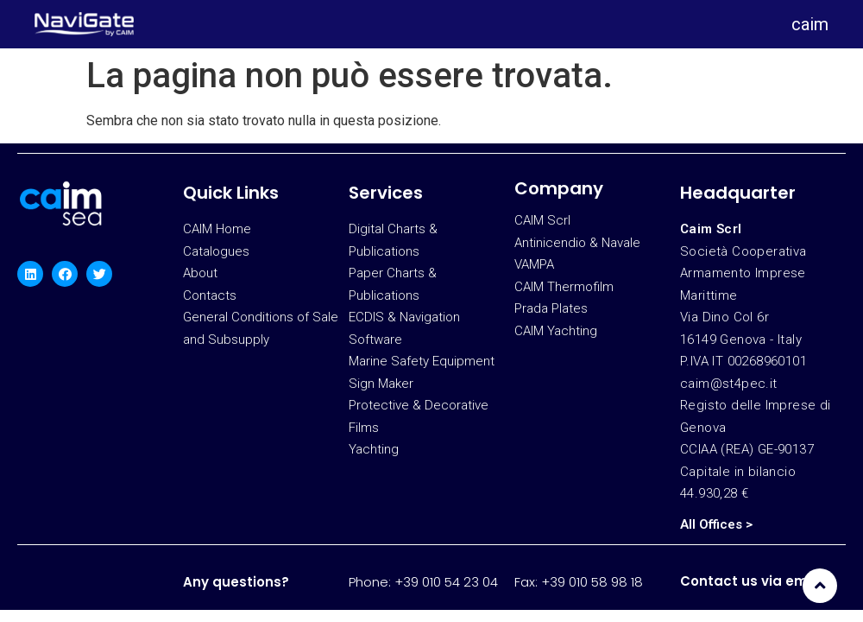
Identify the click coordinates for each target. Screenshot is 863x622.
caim (809, 24)
